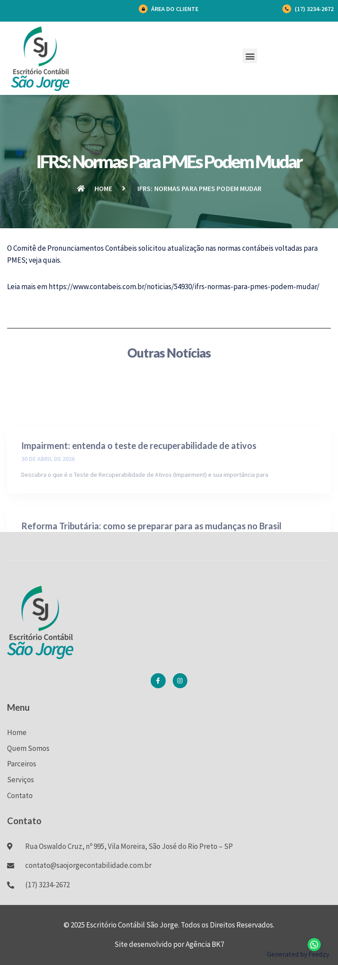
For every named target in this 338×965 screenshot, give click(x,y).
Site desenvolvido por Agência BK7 (169, 944)
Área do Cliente (174, 9)
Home (17, 732)
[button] (250, 56)
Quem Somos (28, 748)
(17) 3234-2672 (314, 9)
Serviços (20, 779)
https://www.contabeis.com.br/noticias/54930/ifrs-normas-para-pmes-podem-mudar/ (184, 286)
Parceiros (21, 764)
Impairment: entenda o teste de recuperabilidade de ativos (138, 475)
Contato (20, 795)
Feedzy (318, 954)
